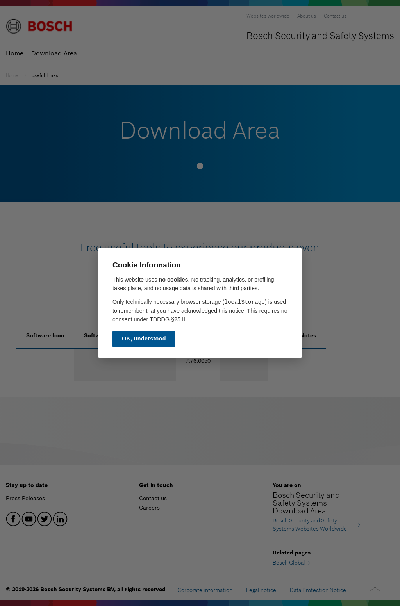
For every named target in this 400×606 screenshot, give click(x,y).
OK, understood (144, 338)
